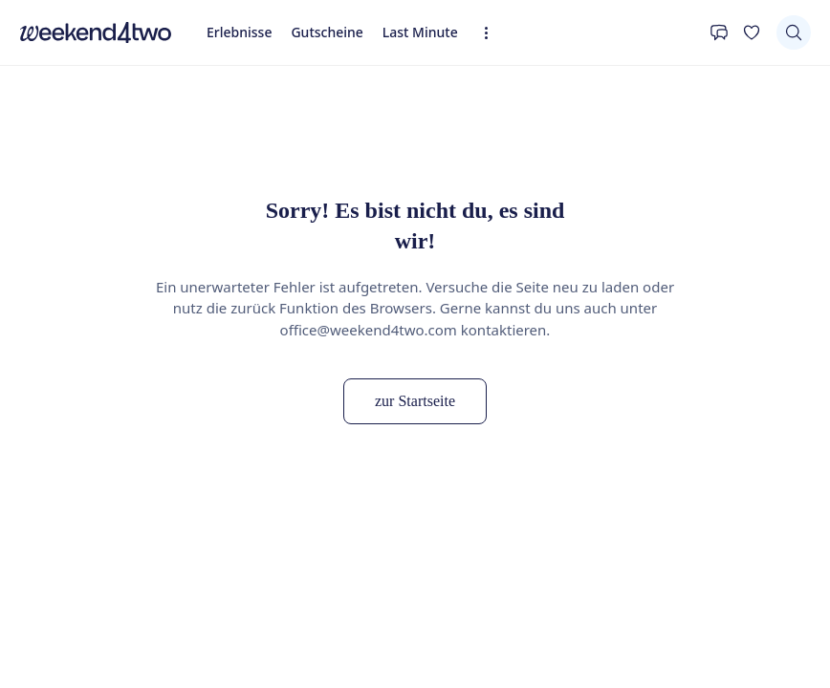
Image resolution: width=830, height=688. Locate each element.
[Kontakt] (719, 32)
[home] (95, 32)
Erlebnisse (239, 32)
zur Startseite (415, 401)
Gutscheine (326, 32)
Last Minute (420, 32)
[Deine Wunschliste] (751, 32)
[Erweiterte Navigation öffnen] (492, 33)
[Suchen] (793, 32)
